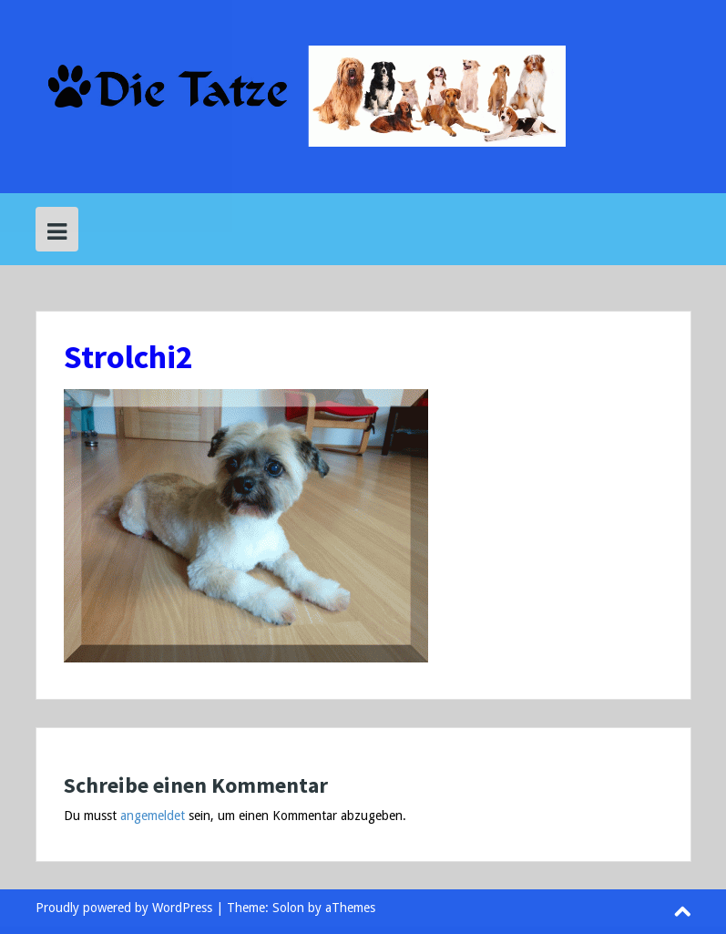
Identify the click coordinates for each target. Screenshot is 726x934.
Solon (288, 907)
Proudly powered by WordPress (124, 907)
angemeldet (152, 815)
